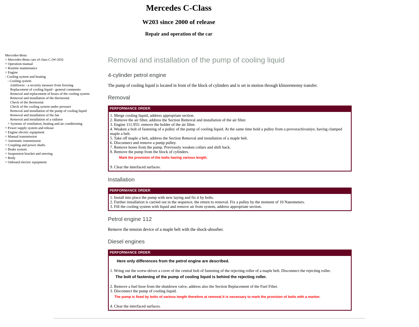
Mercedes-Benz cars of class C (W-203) (35, 59)
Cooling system (20, 81)
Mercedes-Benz (16, 55)
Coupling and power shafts (26, 145)
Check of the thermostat (27, 102)
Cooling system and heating (26, 77)
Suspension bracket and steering (30, 153)
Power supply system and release (31, 128)
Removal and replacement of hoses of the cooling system (50, 94)
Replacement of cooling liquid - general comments (45, 89)
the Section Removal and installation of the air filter (203, 120)
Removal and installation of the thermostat (39, 98)
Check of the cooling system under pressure (40, 106)
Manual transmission (22, 136)
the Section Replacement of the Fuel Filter (243, 286)
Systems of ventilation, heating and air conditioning (46, 124)
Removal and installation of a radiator (36, 119)
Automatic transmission (24, 141)
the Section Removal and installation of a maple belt (205, 138)
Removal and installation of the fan (34, 115)
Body (11, 158)
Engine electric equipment (26, 132)
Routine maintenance (22, 68)
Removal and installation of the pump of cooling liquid (48, 111)
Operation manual (20, 64)
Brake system (17, 149)
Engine (13, 72)
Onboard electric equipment (27, 162)
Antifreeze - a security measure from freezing (41, 85)
